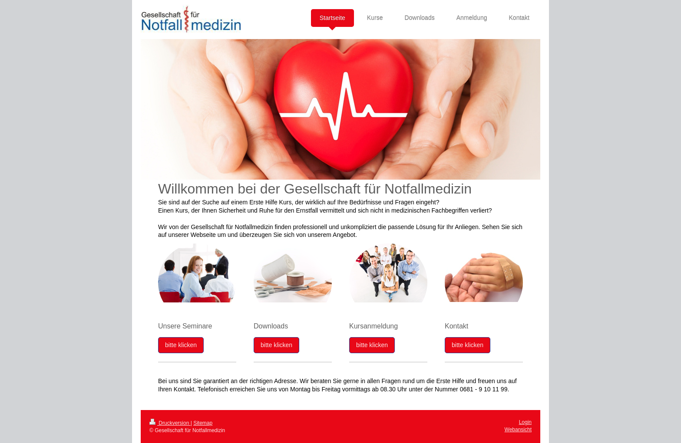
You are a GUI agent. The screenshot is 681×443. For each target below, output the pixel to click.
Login (525, 422)
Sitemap (202, 423)
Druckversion (170, 423)
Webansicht (518, 430)
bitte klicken (181, 344)
